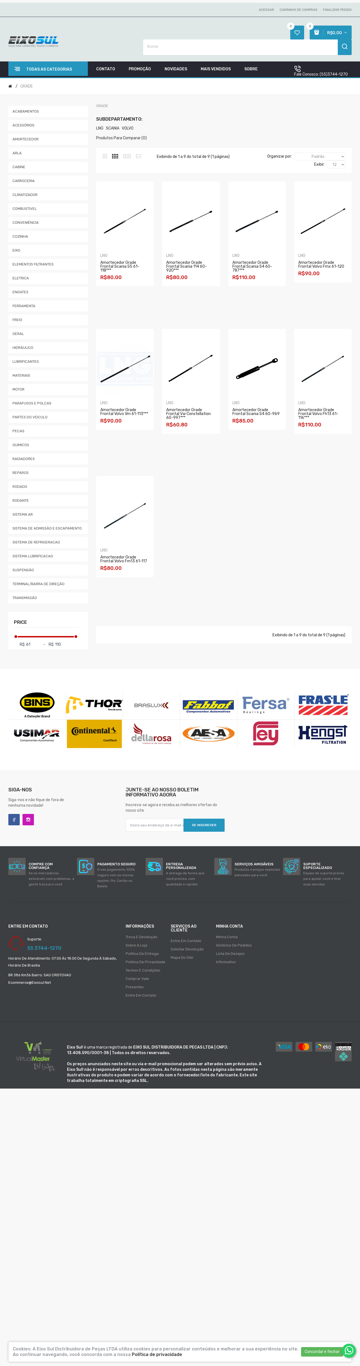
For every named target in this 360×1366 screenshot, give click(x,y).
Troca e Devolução (141, 937)
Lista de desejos (230, 954)
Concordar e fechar (322, 1351)
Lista (138, 156)
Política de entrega (142, 954)
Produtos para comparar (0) (121, 138)
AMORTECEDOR (26, 139)
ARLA (17, 153)
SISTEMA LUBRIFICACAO (33, 556)
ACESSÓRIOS (23, 125)
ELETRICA (21, 278)
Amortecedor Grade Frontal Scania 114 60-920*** (193, 266)
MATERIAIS (21, 375)
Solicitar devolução (187, 949)
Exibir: (319, 164)
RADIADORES (24, 459)
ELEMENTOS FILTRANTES (33, 264)
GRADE (26, 86)
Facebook (14, 819)
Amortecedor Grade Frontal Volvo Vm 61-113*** (193, 413)
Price (20, 622)
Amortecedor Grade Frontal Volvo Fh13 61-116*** (193, 561)
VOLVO (127, 128)
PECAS (18, 431)
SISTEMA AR (23, 514)
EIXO (16, 250)
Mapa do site (182, 957)
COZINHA (20, 236)
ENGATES (20, 292)
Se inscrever (204, 825)
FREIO (17, 320)
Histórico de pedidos (234, 945)
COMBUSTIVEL (25, 209)
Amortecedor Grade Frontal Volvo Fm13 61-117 (261, 561)
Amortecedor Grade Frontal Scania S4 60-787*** (261, 266)
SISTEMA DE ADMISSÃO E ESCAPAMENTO (47, 528)
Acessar (266, 10)
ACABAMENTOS (26, 111)
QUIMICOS (21, 445)
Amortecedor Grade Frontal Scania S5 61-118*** (125, 266)
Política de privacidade (145, 962)
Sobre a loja (136, 945)
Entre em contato (141, 995)
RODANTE (21, 500)
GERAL (18, 334)
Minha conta (227, 937)
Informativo (226, 962)
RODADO (20, 487)
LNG (99, 128)
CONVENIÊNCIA (26, 222)
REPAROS (21, 473)
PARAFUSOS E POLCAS (32, 403)
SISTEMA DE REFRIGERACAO (36, 542)
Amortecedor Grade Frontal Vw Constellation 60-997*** (261, 413)
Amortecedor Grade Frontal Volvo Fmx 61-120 (125, 413)
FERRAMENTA (24, 306)
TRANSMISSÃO (25, 598)
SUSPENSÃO (23, 570)
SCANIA (112, 128)
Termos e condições (143, 970)
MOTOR (18, 389)
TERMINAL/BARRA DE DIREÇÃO (38, 584)
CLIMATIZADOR (25, 195)
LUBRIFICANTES (26, 361)
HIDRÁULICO (23, 348)
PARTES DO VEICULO (30, 417)
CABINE (19, 167)
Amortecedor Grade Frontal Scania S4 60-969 (125, 561)
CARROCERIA (24, 181)
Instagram (28, 819)
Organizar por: (279, 156)
